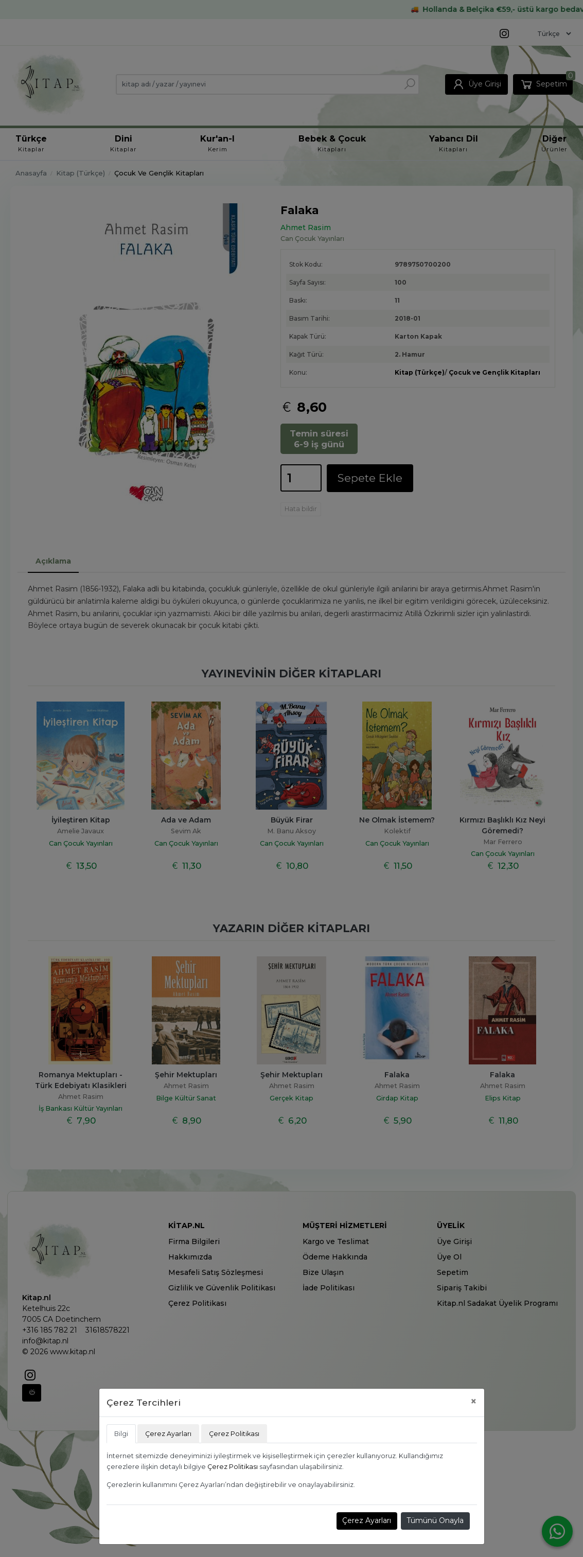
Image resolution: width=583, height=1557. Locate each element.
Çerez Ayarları (366, 1520)
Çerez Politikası (232, 1467)
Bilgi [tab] (121, 1434)
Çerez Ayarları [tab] (168, 1434)
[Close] (473, 1401)
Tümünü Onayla (435, 1520)
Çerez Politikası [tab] (234, 1434)
